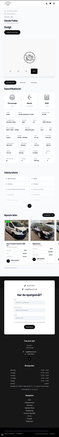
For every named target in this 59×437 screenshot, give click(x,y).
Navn (15, 299)
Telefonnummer (17, 307)
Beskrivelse (23, 82)
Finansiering (34, 82)
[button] (48, 73)
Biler (12, 17)
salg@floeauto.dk (29, 289)
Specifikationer (10, 82)
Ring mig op (29, 327)
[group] (29, 58)
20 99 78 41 (29, 286)
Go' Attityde (52, 433)
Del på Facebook (9, 14)
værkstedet (35, 389)
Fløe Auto (6, 17)
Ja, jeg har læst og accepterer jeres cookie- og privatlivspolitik (30, 322)
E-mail (15, 315)
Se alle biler (48, 215)
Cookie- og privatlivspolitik (41, 433)
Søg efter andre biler (12, 32)
